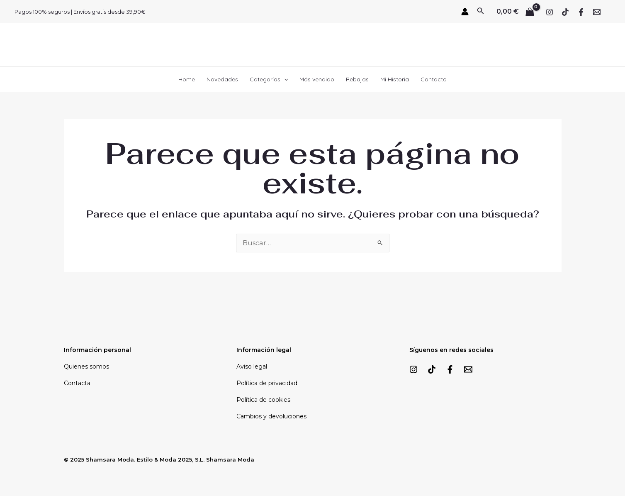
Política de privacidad (266, 383)
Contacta (77, 383)
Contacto (434, 79)
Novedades (222, 79)
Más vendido (316, 79)
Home (186, 79)
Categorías (269, 79)
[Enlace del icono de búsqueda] (480, 11)
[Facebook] (581, 12)
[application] (284, 79)
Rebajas (357, 79)
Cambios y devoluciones (271, 416)
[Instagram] (549, 12)
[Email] (597, 12)
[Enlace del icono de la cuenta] (465, 11)
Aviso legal (251, 366)
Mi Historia (394, 79)
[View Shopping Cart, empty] (515, 11)
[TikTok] (565, 12)
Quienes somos (86, 366)
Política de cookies (263, 399)
